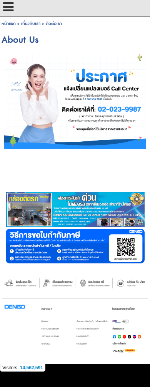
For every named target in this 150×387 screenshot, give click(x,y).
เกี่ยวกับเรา (30, 24)
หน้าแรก (9, 24)
